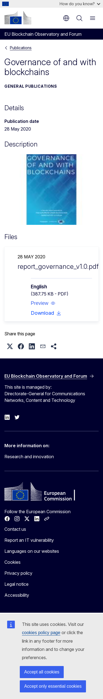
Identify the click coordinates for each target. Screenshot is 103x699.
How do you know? (80, 3)
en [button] (66, 18)
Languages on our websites (31, 551)
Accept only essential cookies (53, 686)
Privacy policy (18, 573)
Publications (21, 47)
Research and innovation (29, 456)
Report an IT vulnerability (29, 540)
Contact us (15, 529)
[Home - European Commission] (17, 17)
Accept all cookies (41, 672)
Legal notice (16, 584)
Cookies (12, 562)
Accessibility (16, 595)
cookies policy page (41, 632)
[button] (43, 303)
